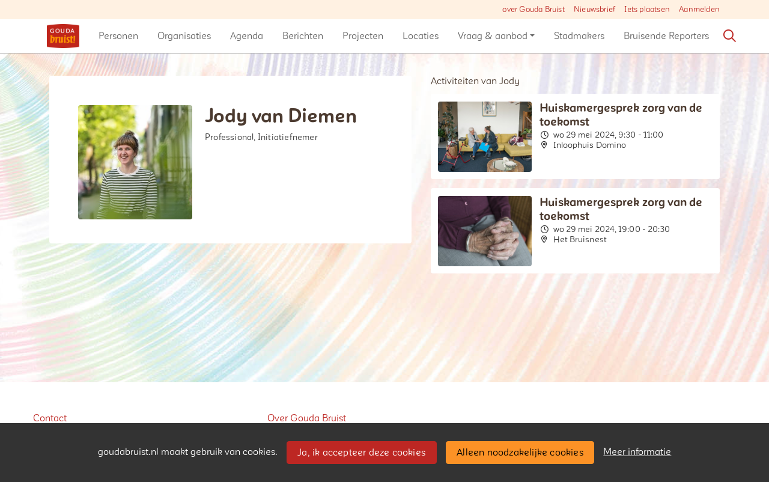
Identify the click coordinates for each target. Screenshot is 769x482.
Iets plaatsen (647, 9)
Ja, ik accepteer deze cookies (361, 453)
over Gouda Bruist (533, 9)
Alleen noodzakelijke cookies (520, 453)
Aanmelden (699, 9)
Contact (50, 418)
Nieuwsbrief (594, 9)
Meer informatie (637, 452)
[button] (118, 36)
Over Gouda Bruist (306, 418)
